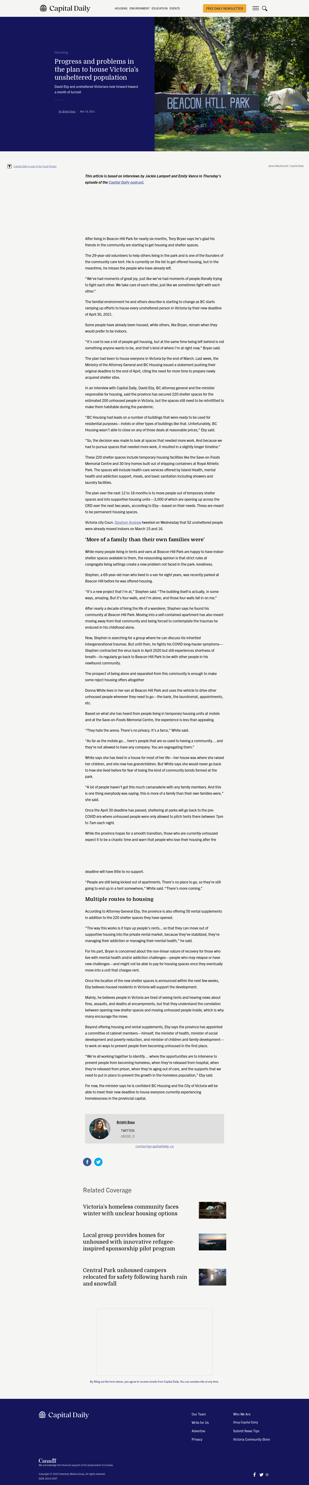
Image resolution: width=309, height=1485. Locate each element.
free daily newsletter (224, 8)
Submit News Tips (246, 1431)
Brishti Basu (126, 1122)
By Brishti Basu (67, 111)
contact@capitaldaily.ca (154, 1146)
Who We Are (241, 1414)
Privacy (197, 1439)
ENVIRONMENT (140, 8)
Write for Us (200, 1422)
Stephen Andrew (128, 522)
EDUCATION (159, 8)
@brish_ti (128, 1136)
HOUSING (121, 8)
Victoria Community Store (251, 1439)
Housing (61, 52)
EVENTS (175, 8)
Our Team (199, 1414)
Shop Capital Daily (245, 1422)
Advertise (198, 1431)
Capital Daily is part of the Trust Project (35, 166)
